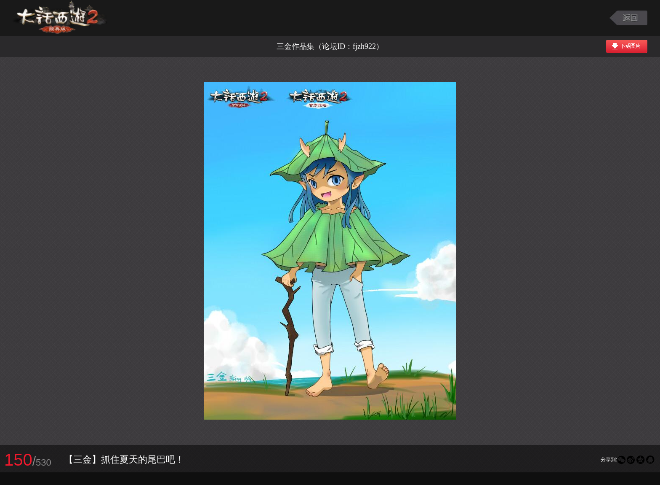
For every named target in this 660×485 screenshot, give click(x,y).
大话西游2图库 (60, 18)
